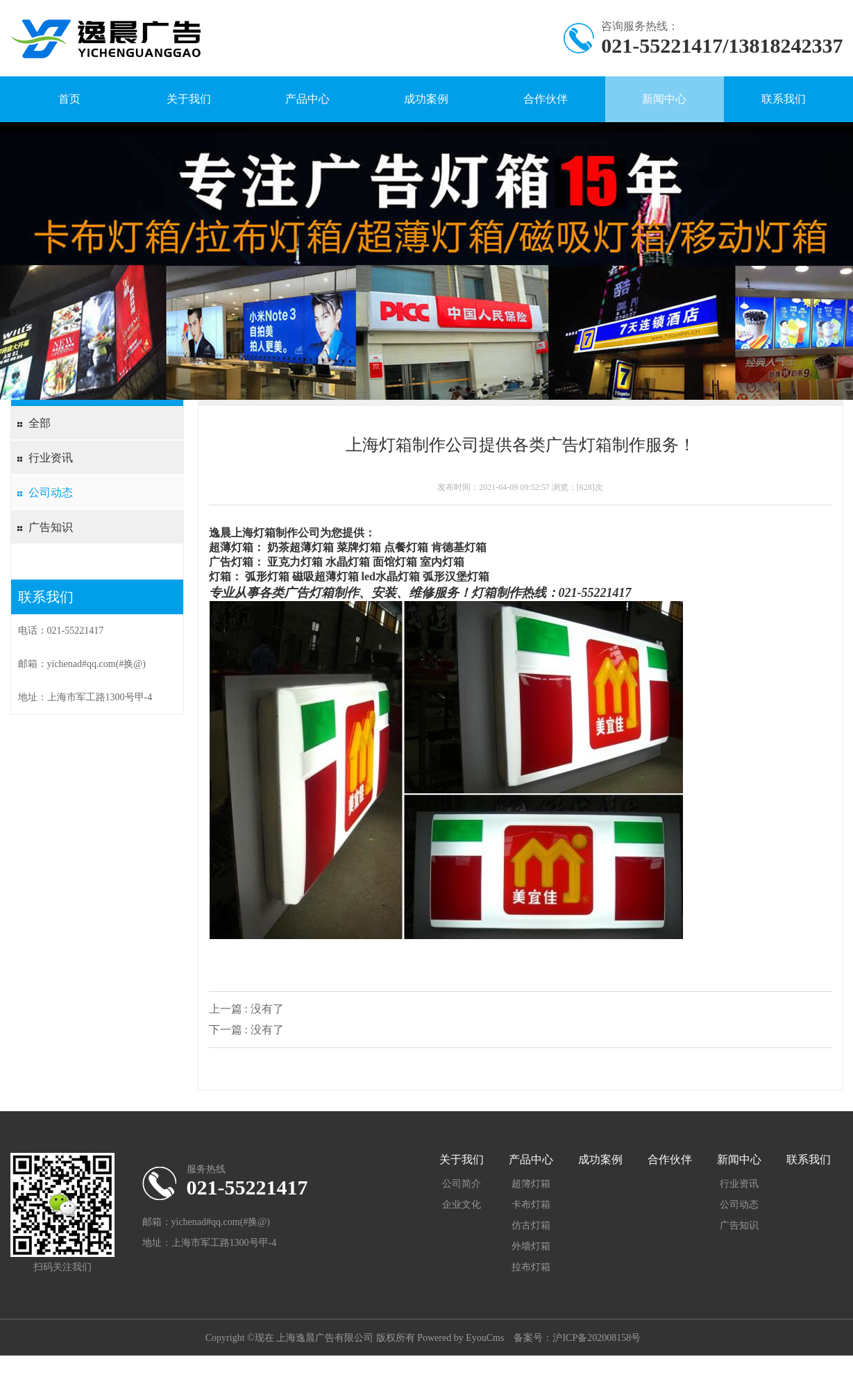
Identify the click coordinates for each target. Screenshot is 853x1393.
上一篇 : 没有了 (246, 1009)
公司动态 (50, 492)
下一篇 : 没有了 (246, 1030)
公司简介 (461, 1184)
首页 (69, 99)
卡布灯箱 (531, 1204)
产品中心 (307, 99)
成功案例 (426, 99)
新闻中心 (664, 99)
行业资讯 (50, 458)
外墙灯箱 (531, 1246)
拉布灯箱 (531, 1267)
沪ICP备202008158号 (596, 1338)
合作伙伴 (545, 99)
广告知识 (50, 527)
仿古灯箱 (531, 1225)
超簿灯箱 (531, 1184)
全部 (39, 423)
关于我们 (189, 99)
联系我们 (783, 99)
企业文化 (461, 1204)
